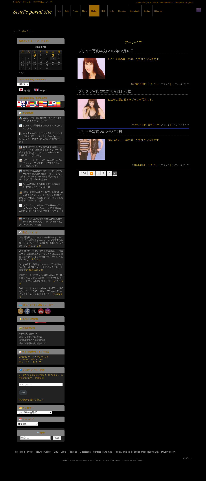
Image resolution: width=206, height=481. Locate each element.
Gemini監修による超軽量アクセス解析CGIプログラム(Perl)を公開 (42, 185)
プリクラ (165, 84)
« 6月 (22, 72)
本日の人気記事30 (28, 333)
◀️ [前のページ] (91, 173)
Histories (122, 11)
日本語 (27, 90)
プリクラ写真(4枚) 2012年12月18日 (106, 51)
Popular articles (122, 452)
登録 (23, 392)
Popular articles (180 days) (146, 452)
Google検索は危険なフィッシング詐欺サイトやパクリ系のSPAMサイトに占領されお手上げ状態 (41, 267)
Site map (158, 11)
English (43, 90)
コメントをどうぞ (180, 84)
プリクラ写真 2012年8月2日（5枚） (106, 91)
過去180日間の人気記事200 (32, 343)
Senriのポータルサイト (53, 14)
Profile (75, 11)
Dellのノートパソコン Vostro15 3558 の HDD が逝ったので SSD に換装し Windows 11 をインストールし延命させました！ (41, 278)
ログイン (187, 458)
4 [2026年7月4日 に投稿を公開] (53, 55)
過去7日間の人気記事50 (30, 337)
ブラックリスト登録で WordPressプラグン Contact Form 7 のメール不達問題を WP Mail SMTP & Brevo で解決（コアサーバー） (41, 209)
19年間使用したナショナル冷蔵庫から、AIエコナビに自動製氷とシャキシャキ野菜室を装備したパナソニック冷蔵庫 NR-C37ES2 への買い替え (41, 151)
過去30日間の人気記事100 (32, 340)
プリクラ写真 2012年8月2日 (100, 132)
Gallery (94, 11)
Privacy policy (168, 452)
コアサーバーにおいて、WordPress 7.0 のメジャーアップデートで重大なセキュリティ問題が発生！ (40, 163)
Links (111, 11)
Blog (67, 11)
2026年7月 (40, 47)
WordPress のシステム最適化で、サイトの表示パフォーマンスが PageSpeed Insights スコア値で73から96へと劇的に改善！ (41, 137)
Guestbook (134, 11)
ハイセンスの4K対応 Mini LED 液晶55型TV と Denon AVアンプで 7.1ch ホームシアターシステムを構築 (41, 222)
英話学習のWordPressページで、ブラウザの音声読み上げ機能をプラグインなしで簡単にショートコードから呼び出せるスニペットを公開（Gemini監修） (41, 175)
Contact (147, 11)
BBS (104, 11)
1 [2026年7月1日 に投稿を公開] (34, 55)
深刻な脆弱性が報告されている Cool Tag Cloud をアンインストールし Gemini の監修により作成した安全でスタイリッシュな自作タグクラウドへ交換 (41, 196)
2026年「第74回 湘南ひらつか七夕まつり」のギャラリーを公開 (42, 119)
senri (33, 246)
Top (58, 11)
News (84, 11)
